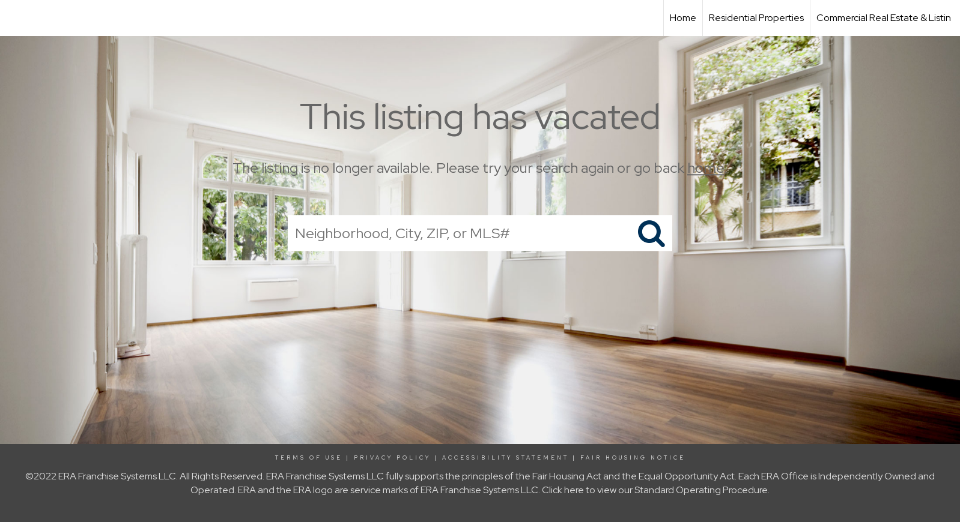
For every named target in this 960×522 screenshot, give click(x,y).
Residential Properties (756, 17)
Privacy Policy (392, 457)
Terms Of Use (308, 457)
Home (683, 17)
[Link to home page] (15, 18)
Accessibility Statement (505, 457)
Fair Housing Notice (632, 457)
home (705, 167)
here (574, 490)
